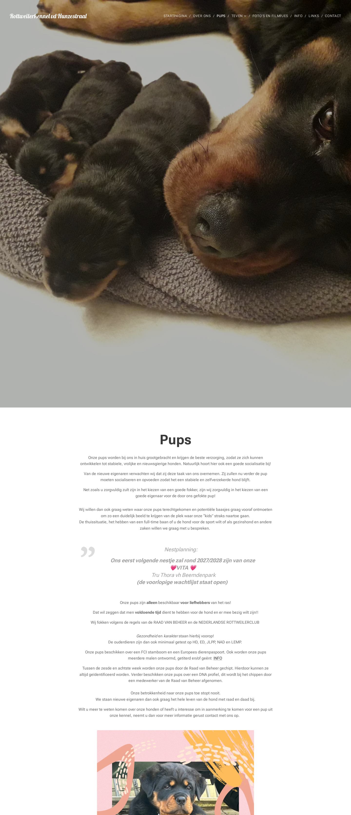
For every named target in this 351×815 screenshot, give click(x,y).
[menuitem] (176, 16)
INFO (218, 658)
